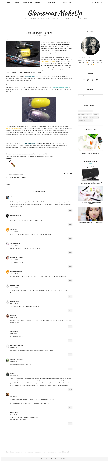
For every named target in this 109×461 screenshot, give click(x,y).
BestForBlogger (64, 458)
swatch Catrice (20, 177)
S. (11, 394)
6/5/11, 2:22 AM (13, 396)
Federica (13, 315)
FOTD (80, 117)
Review (91, 117)
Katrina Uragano (15, 215)
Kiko (11, 177)
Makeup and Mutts (16, 257)
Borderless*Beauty (16, 345)
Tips (97, 117)
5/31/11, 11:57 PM (14, 287)
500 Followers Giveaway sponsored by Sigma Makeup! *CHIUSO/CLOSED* (91, 182)
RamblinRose (14, 285)
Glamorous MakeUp (54, 13)
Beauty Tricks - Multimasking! (90, 153)
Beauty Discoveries (85, 111)
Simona (12, 373)
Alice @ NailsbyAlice (16, 359)
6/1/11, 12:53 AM (13, 317)
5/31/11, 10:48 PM (14, 273)
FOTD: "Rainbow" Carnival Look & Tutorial (91, 222)
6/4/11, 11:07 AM (14, 375)
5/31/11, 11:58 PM (14, 303)
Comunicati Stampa (85, 114)
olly (11, 197)
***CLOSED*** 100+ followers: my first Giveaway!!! (91, 203)
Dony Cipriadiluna (16, 271)
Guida (85, 117)
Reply (70, 210)
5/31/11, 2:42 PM (14, 231)
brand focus (82, 120)
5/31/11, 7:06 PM (14, 245)
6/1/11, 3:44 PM (13, 347)
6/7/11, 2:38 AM (13, 414)
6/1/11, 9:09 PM (13, 361)
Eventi (95, 114)
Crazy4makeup (15, 243)
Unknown (13, 229)
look (90, 120)
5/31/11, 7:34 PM (14, 259)
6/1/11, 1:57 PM (13, 333)
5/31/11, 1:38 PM (13, 217)
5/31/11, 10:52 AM (14, 199)
